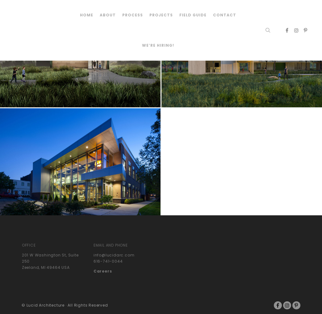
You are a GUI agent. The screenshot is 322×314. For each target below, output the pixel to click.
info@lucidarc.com (114, 255)
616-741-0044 (108, 261)
